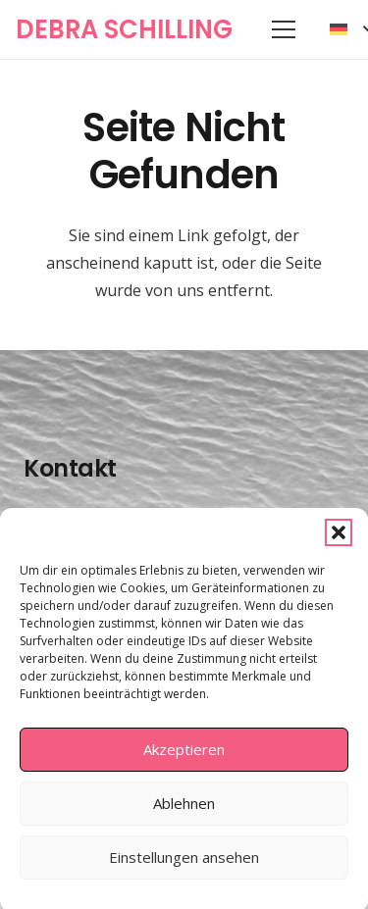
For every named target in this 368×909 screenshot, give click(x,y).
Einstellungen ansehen (184, 866)
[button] (338, 540)
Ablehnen (184, 812)
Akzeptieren (184, 758)
